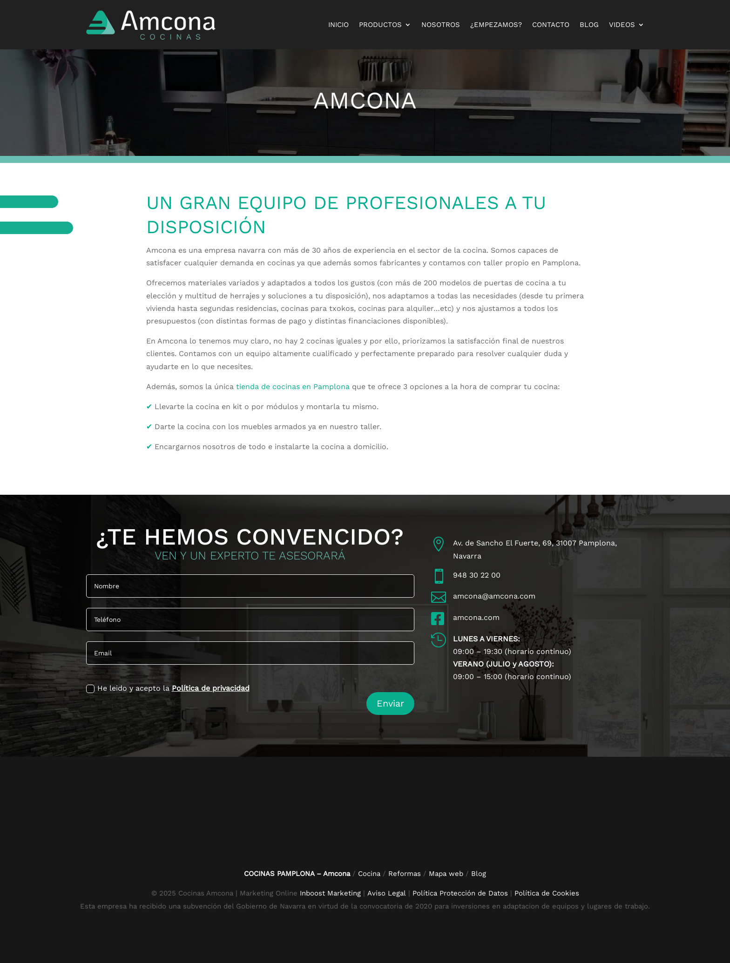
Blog (589, 24)
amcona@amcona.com (494, 596)
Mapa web (446, 873)
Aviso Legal (387, 893)
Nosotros (440, 24)
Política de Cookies (546, 893)
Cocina (369, 873)
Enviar (390, 702)
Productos (380, 24)
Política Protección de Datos (460, 893)
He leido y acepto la (168, 688)
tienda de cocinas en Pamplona (293, 386)
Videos (622, 24)
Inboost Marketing (330, 893)
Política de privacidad (211, 688)
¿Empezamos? (496, 24)
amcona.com (476, 617)
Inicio (338, 24)
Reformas (405, 873)
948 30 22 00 (476, 575)
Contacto (550, 24)
